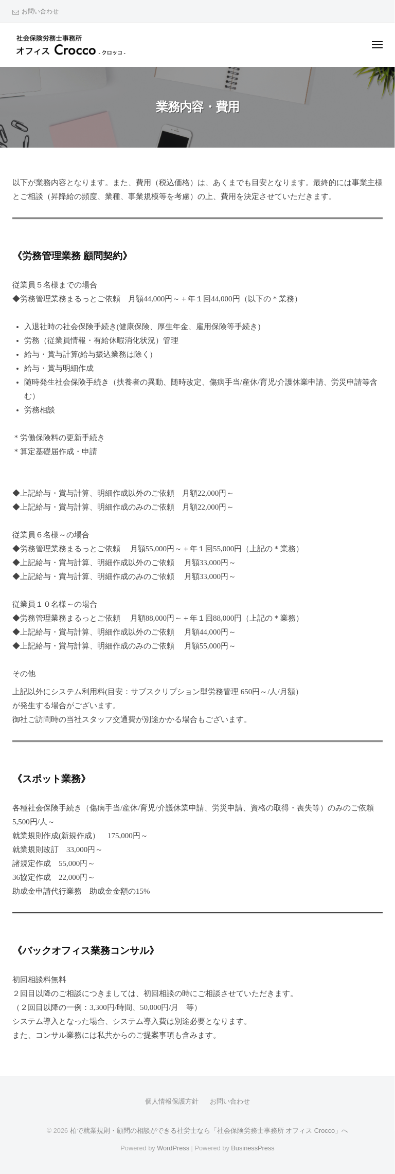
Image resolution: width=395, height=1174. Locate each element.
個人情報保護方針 (172, 1101)
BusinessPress (252, 1148)
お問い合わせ (40, 11)
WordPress (173, 1148)
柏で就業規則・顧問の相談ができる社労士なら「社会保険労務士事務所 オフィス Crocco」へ (209, 1130)
